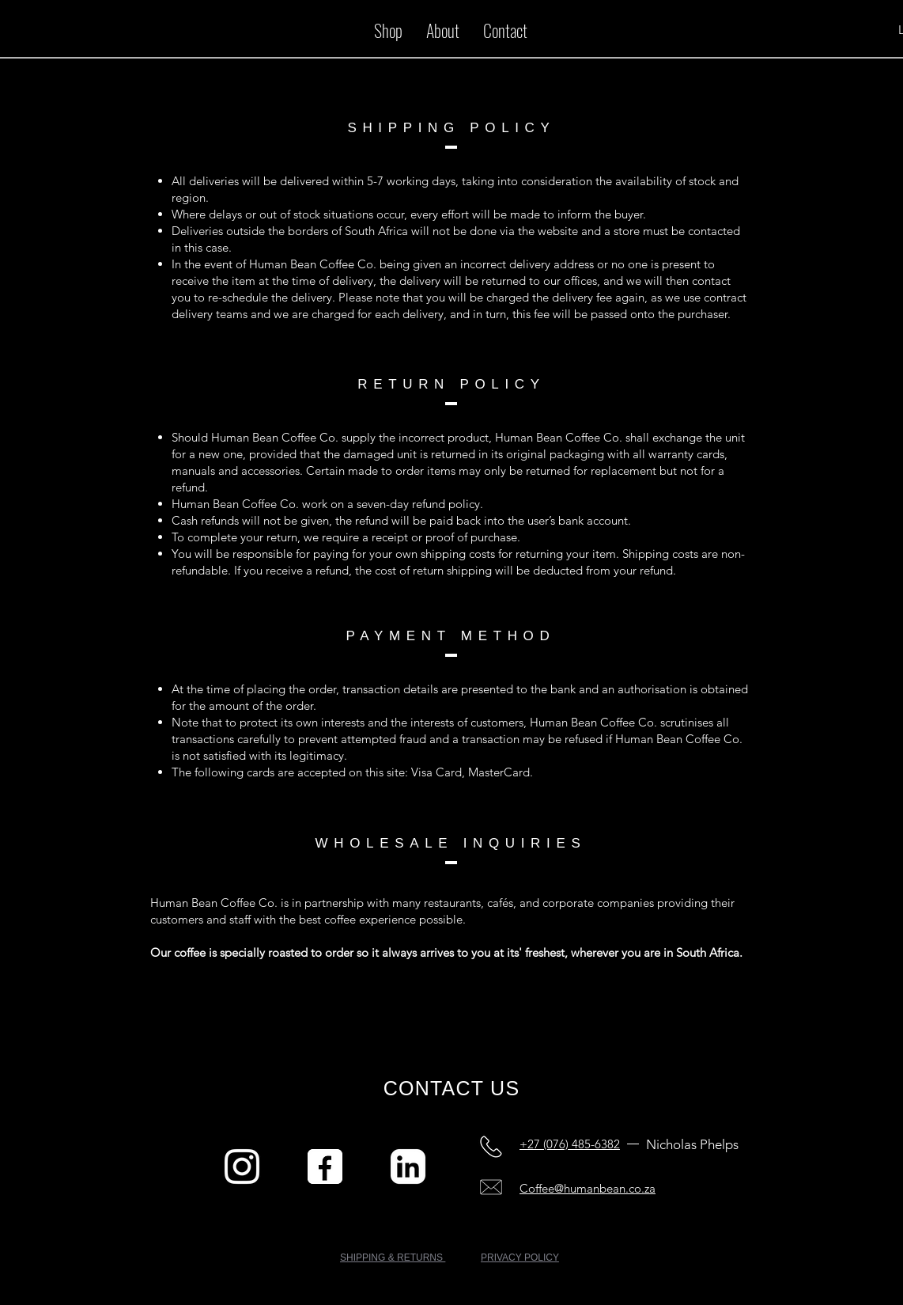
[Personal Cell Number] (491, 1147)
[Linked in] (408, 1166)
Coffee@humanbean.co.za (588, 1188)
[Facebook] (325, 1166)
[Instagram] (242, 1166)
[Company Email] (491, 1187)
